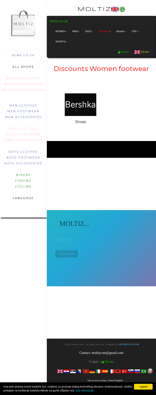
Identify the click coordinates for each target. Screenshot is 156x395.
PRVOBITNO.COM (128, 344)
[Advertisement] (101, 184)
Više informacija (84, 390)
